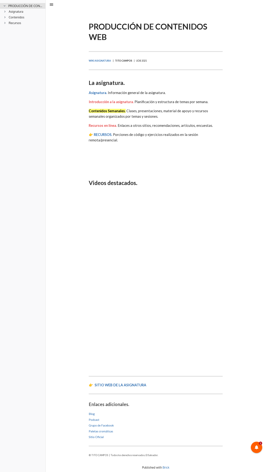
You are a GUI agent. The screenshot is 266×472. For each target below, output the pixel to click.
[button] (256, 447)
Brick (166, 467)
